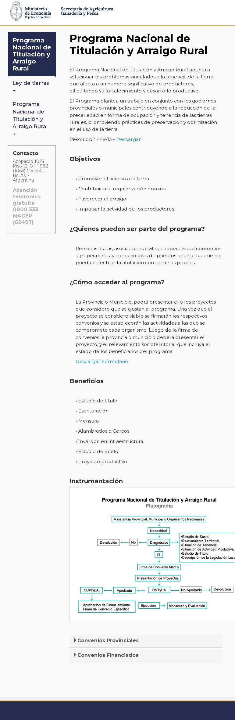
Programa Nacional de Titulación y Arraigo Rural (31, 54)
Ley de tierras (31, 86)
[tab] (146, 641)
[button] (146, 640)
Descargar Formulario (102, 361)
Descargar (128, 139)
